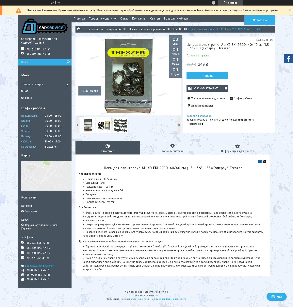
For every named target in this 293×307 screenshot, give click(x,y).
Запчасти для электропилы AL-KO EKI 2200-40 (158, 29)
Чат (276, 297)
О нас (124, 19)
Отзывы (26, 98)
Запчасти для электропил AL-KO (106, 29)
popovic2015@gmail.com (39, 265)
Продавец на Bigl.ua (146, 295)
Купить (208, 76)
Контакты (139, 19)
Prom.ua (163, 291)
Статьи (155, 19)
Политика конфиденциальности (168, 299)
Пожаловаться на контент (135, 299)
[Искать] (68, 62)
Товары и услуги (100, 19)
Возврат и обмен (176, 19)
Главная (79, 19)
